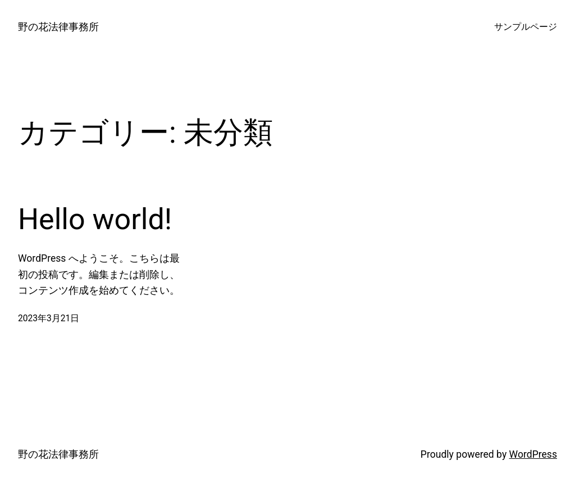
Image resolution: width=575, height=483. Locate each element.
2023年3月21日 (48, 318)
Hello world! (95, 219)
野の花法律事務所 (58, 27)
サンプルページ (525, 27)
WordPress (533, 454)
